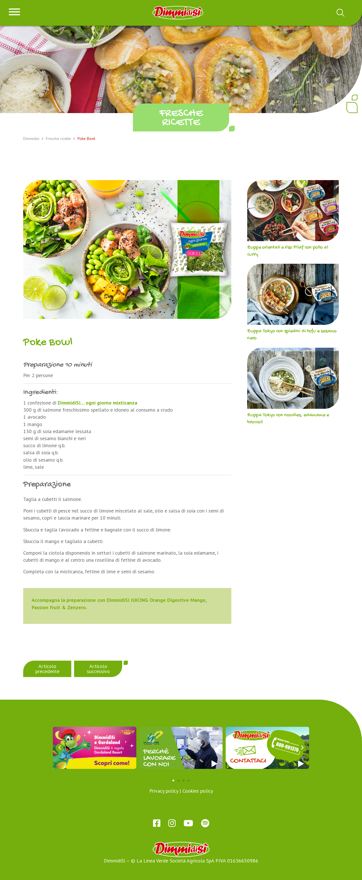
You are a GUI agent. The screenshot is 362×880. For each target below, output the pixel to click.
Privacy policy (163, 791)
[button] (60, 748)
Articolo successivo (98, 668)
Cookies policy (197, 791)
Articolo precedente (47, 668)
